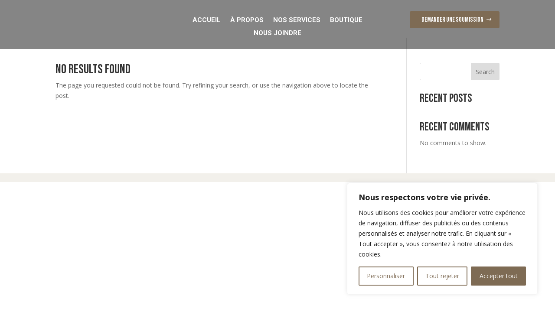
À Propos (247, 19)
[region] (442, 239)
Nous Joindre (277, 32)
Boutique (346, 19)
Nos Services (296, 19)
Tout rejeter (442, 276)
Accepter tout (499, 276)
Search (485, 82)
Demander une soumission (452, 20)
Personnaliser (386, 276)
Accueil (207, 19)
